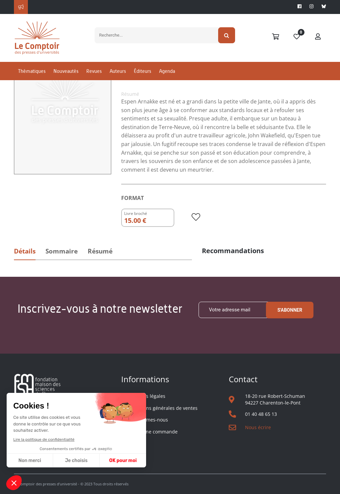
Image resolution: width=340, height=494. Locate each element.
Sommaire (61, 251)
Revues (94, 71)
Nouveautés (65, 71)
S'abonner (289, 310)
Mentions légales (146, 396)
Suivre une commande (153, 431)
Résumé (100, 251)
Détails (25, 251)
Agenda (167, 71)
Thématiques (31, 71)
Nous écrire (258, 427)
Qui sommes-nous (148, 419)
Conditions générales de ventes (163, 408)
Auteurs (118, 71)
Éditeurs (142, 71)
